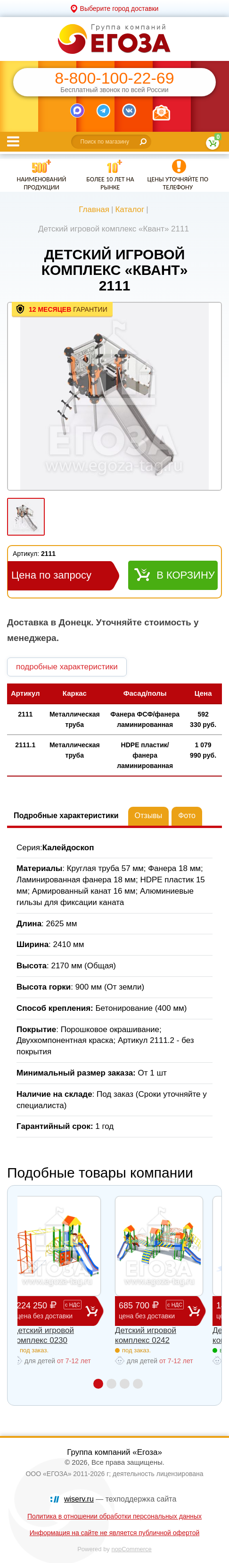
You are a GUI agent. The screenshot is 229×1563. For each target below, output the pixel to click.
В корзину (185, 575)
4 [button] (138, 1384)
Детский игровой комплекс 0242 (145, 1335)
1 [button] (98, 1384)
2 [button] (111, 1384)
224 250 (50, 1310)
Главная (94, 209)
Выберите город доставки (119, 8)
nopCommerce (132, 1549)
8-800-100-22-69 (114, 78)
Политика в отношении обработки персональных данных (114, 1516)
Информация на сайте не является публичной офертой (115, 1533)
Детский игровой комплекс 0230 (43, 1335)
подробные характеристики (67, 666)
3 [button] (125, 1384)
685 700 (153, 1310)
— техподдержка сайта (120, 1499)
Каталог (129, 209)
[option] (114, 397)
